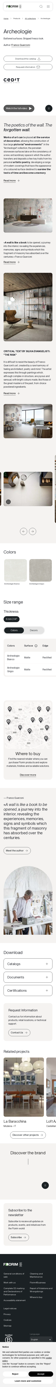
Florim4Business (38, 1282)
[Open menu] (48, 6)
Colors (14, 630)
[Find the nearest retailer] (28, 775)
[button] (23, 531)
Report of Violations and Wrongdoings (41, 1290)
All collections (30, 18)
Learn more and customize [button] (28, 1381)
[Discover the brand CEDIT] (28, 1180)
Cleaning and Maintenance (36, 1275)
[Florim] (14, 6)
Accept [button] (40, 1374)
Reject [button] (15, 1374)
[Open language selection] (41, 1339)
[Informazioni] (36, 646)
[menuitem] (12, 619)
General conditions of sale (14, 1275)
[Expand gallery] (8, 501)
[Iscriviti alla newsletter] (18, 1237)
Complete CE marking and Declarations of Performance (14, 1291)
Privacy (7, 1314)
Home (6, 18)
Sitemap (7, 1326)
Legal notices (10, 1308)
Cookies (7, 1320)
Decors (33, 630)
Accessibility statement (15, 1300)
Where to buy (36, 1297)
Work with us (10, 1282)
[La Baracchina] (24, 1093)
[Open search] (41, 6)
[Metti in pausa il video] (48, 108)
